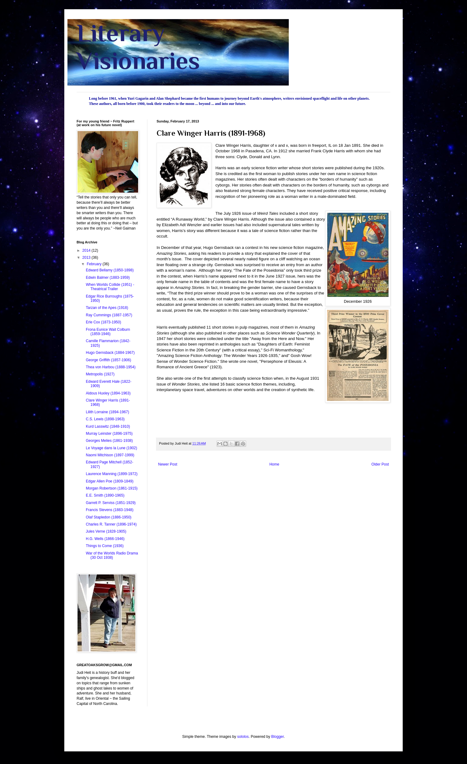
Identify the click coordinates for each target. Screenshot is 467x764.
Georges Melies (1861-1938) (109, 440)
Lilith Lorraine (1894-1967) (107, 412)
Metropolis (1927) (100, 374)
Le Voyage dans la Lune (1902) (111, 448)
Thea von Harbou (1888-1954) (110, 367)
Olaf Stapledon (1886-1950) (108, 517)
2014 (87, 250)
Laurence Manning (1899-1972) (112, 474)
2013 (87, 257)
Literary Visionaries (138, 46)
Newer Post (167, 464)
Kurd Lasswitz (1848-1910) (108, 426)
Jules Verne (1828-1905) (106, 531)
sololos (243, 736)
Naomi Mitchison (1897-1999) (110, 455)
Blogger (277, 736)
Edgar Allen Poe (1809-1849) (110, 481)
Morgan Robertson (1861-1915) (112, 488)
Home (274, 464)
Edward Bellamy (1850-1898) (110, 270)
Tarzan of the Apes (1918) (107, 308)
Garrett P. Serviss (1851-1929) (111, 503)
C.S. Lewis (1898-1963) (105, 419)
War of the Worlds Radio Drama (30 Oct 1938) (112, 555)
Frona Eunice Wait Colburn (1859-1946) (108, 331)
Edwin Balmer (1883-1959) (108, 277)
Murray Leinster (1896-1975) (109, 433)
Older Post (380, 464)
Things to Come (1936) (105, 546)
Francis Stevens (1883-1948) (110, 510)
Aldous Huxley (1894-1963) (108, 393)
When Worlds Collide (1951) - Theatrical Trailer (110, 286)
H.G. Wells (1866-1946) (105, 539)
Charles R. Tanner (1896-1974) (111, 524)
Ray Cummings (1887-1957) (109, 315)
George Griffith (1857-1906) (108, 360)
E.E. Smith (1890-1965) (105, 495)
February (94, 264)
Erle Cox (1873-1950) (103, 322)
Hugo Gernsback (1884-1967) (110, 352)
